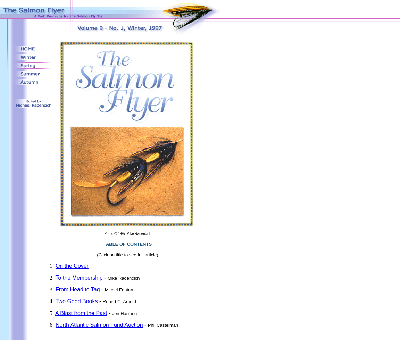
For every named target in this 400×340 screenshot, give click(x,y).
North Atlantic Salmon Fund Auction (99, 325)
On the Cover (72, 266)
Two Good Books (77, 301)
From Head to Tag (78, 289)
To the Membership (79, 278)
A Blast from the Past (81, 313)
